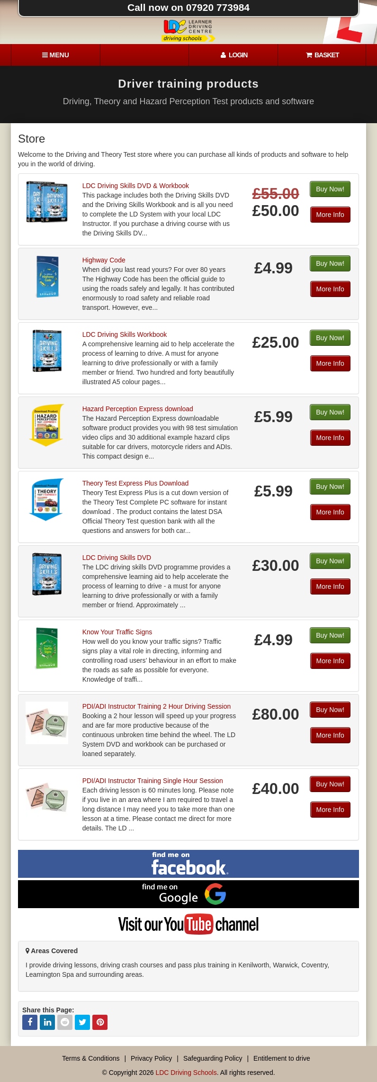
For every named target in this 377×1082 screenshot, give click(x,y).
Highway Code (104, 260)
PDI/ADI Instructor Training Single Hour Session (152, 780)
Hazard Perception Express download (137, 409)
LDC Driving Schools (185, 1072)
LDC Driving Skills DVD (116, 557)
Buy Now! (330, 189)
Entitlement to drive (281, 1058)
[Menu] (55, 55)
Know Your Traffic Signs (117, 632)
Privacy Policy (151, 1058)
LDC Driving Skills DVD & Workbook (135, 185)
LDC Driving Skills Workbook (124, 334)
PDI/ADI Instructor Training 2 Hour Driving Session (156, 706)
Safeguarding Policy (212, 1058)
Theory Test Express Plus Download (135, 483)
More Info (330, 214)
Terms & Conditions (90, 1058)
